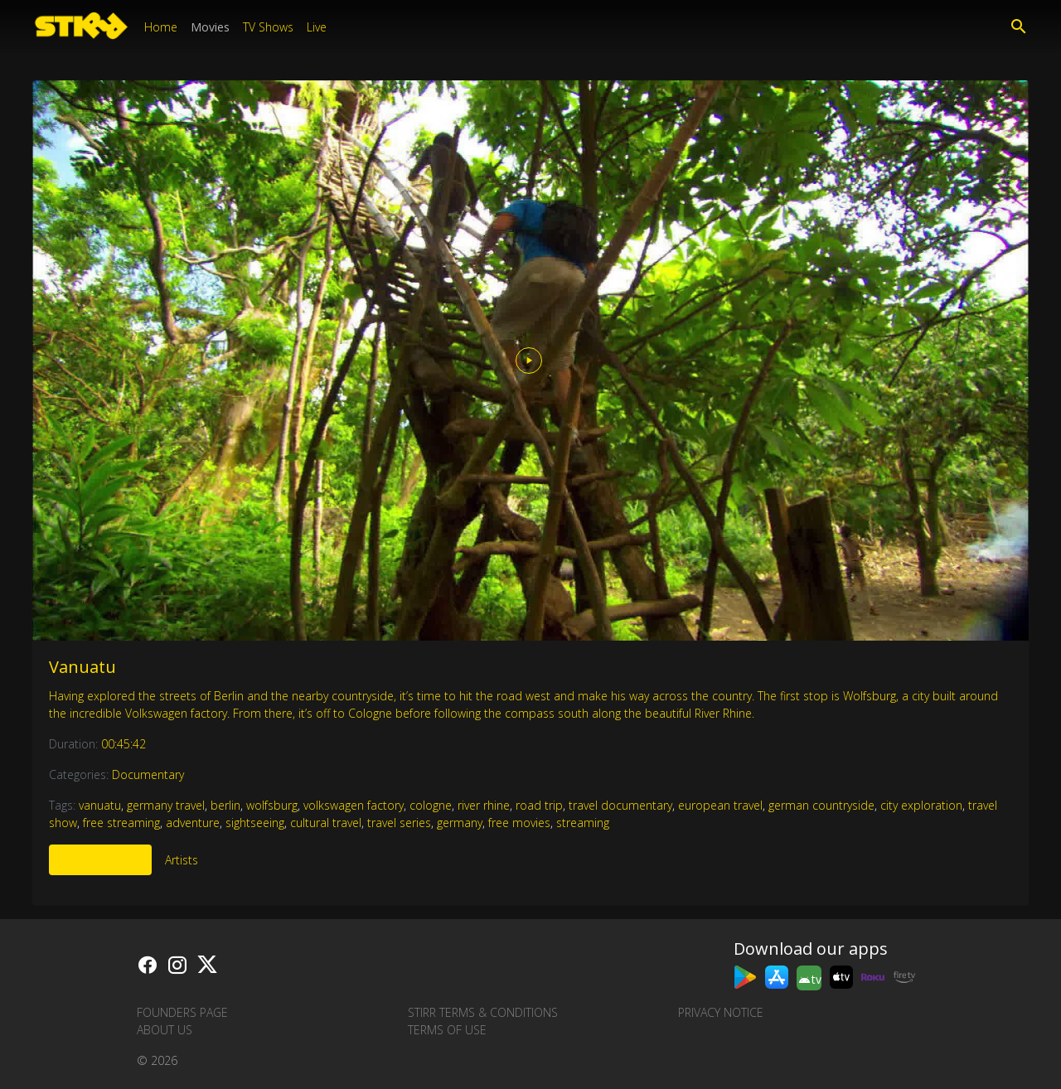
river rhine (484, 805)
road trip (539, 805)
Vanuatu (82, 667)
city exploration (921, 805)
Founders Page (182, 1012)
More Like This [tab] (100, 860)
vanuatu (100, 805)
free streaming (121, 822)
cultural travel (325, 822)
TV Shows (268, 27)
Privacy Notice (720, 1012)
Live (317, 27)
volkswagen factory (353, 805)
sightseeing (254, 822)
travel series (399, 822)
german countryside (821, 805)
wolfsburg (272, 805)
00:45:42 (123, 744)
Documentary (148, 774)
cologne (430, 805)
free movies (519, 822)
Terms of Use (447, 1030)
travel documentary (620, 805)
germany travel (166, 805)
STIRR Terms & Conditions (483, 1012)
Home (160, 27)
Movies (210, 27)
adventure (193, 822)
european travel (720, 805)
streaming (582, 822)
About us (164, 1030)
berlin (225, 805)
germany (459, 822)
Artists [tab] (181, 860)
